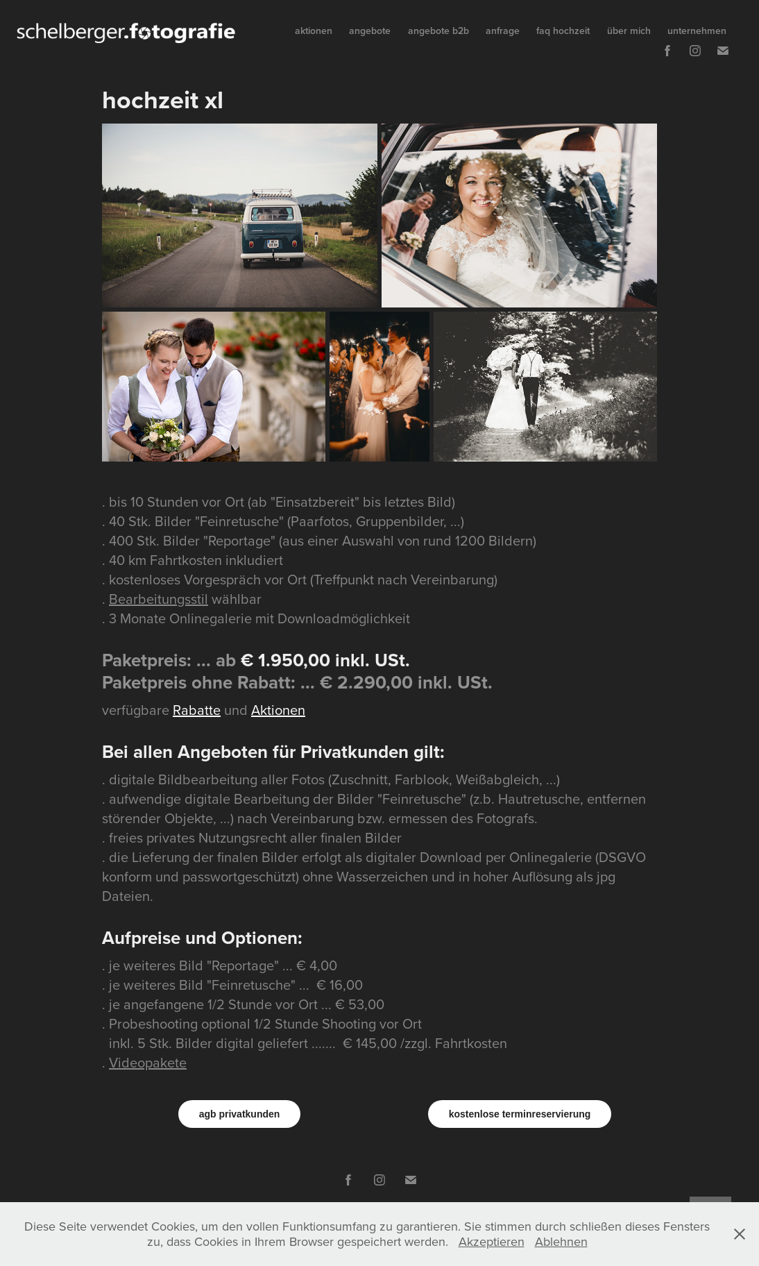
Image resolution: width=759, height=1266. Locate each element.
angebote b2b (438, 30)
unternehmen (696, 30)
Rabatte (197, 710)
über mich (629, 30)
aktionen (313, 30)
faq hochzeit (563, 30)
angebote (370, 30)
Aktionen (278, 710)
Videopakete (148, 1062)
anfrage (503, 30)
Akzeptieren (492, 1241)
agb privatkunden (239, 1114)
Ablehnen (561, 1241)
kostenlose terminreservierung (520, 1114)
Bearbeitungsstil (158, 599)
